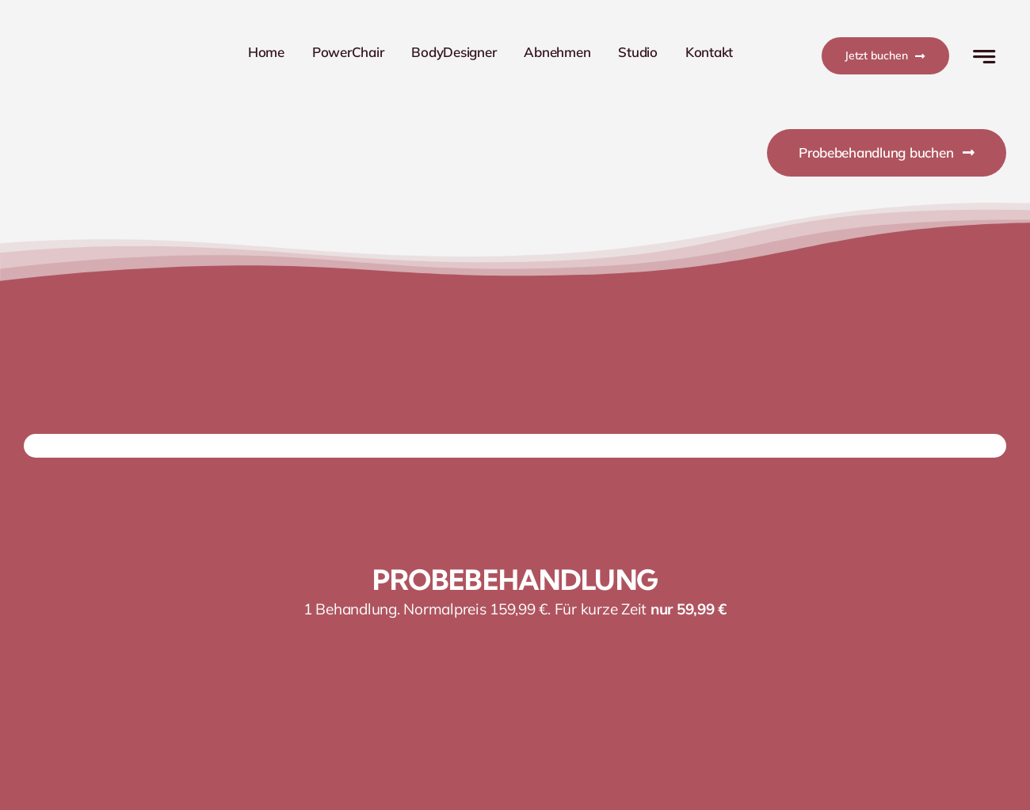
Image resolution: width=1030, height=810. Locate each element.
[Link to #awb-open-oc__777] (983, 56)
